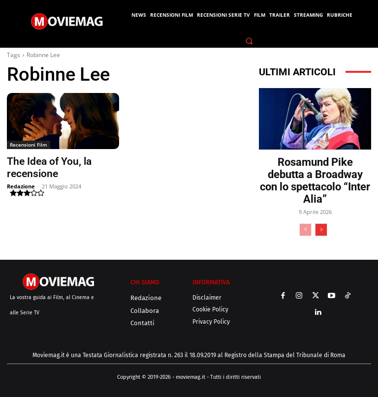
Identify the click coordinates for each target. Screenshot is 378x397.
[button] (249, 40)
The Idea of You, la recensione (63, 161)
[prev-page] (305, 229)
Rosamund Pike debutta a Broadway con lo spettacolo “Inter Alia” (315, 180)
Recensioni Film (28, 144)
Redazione (21, 173)
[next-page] (321, 229)
